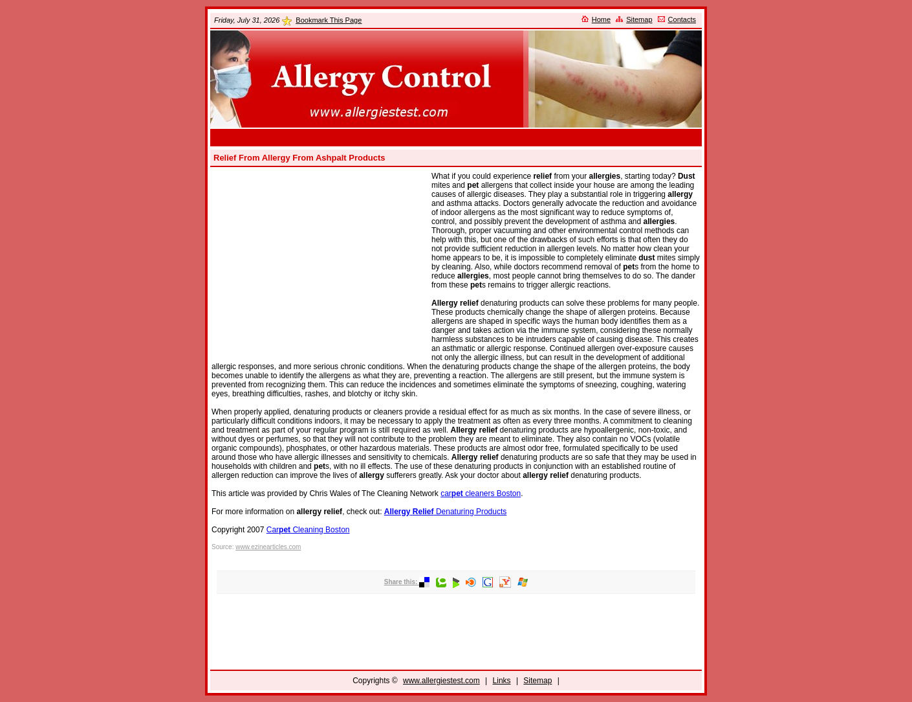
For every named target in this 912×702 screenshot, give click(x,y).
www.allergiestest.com (441, 680)
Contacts (682, 19)
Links (502, 680)
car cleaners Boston (480, 493)
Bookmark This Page (329, 20)
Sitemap (639, 19)
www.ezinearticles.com (268, 546)
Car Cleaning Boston (308, 529)
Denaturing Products (445, 511)
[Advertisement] (456, 137)
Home (601, 19)
